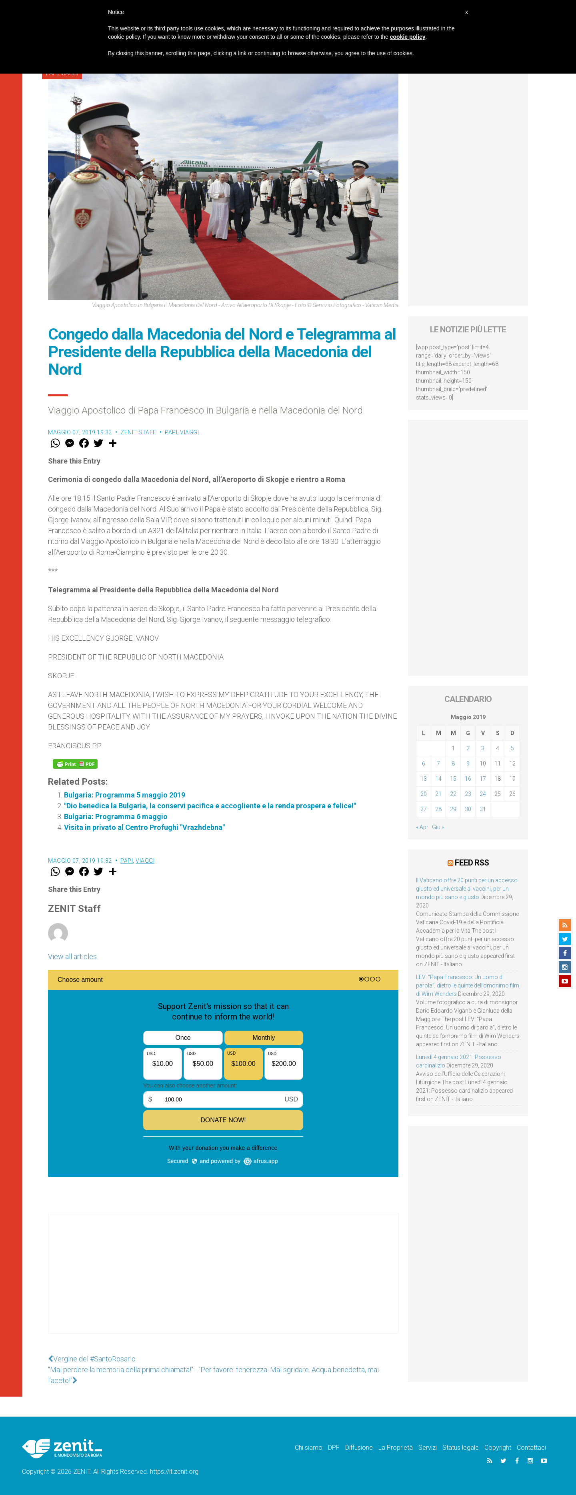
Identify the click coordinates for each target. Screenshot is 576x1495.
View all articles (72, 956)
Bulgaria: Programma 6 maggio (116, 816)
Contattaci (531, 1447)
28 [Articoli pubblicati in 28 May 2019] (438, 809)
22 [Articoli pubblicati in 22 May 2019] (453, 794)
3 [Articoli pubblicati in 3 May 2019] (482, 748)
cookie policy (408, 37)
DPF (334, 1447)
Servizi (427, 1447)
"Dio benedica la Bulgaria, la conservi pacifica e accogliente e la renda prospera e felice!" (210, 805)
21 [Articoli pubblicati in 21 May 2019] (438, 794)
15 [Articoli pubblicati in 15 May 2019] (453, 778)
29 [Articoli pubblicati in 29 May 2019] (453, 809)
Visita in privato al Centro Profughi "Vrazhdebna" (144, 827)
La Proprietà (395, 1447)
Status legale (460, 1447)
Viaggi (189, 432)
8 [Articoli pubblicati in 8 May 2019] (453, 763)
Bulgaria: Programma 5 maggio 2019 (124, 795)
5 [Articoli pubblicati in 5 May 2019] (512, 748)
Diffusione (359, 1447)
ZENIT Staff (138, 432)
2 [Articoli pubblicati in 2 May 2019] (468, 748)
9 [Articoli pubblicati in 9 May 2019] (468, 763)
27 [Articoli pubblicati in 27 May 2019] (423, 809)
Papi (171, 432)
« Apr (422, 827)
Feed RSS (472, 862)
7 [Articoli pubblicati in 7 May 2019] (438, 763)
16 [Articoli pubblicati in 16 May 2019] (468, 778)
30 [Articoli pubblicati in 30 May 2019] (468, 809)
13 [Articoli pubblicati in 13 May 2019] (423, 778)
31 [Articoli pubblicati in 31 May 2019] (483, 809)
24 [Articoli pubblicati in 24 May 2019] (483, 794)
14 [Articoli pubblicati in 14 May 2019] (438, 778)
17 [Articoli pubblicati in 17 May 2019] (483, 778)
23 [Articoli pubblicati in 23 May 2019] (468, 794)
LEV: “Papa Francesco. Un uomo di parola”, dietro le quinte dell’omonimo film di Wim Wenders (467, 985)
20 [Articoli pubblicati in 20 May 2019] (423, 794)
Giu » (438, 827)
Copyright (497, 1447)
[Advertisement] (223, 1281)
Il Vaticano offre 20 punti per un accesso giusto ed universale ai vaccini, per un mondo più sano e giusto (467, 888)
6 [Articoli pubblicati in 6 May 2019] (423, 763)
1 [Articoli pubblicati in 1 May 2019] (453, 748)
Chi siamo (308, 1447)
